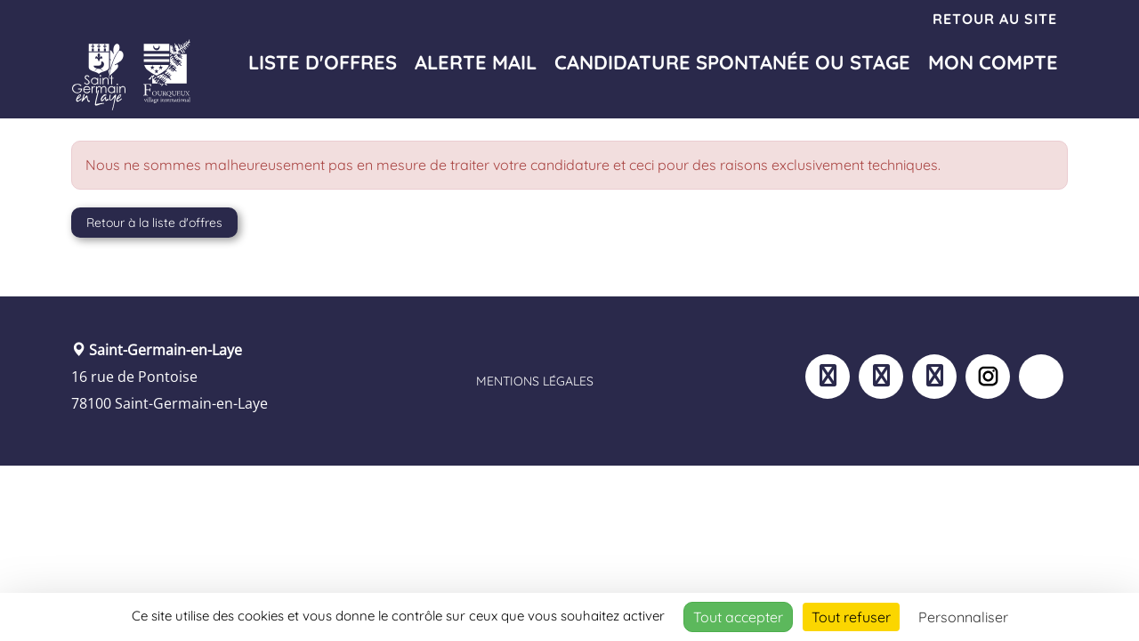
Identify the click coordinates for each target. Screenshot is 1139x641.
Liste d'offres (322, 62)
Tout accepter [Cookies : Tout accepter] (738, 617)
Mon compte (993, 62)
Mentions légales (535, 381)
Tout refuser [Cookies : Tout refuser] (851, 617)
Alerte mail (476, 62)
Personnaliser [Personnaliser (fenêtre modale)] (963, 617)
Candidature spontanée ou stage (732, 62)
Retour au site (995, 19)
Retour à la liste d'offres (154, 223)
